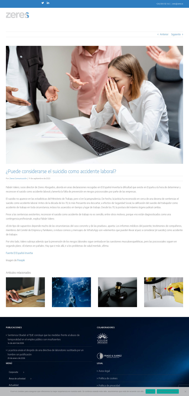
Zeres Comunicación (18, 178)
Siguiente (176, 34)
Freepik (21, 260)
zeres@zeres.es (177, 4)
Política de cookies (108, 378)
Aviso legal (104, 370)
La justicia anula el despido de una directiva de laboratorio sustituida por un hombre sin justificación (46, 352)
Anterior (164, 34)
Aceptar (150, 391)
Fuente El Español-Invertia (19, 253)
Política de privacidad (109, 385)
